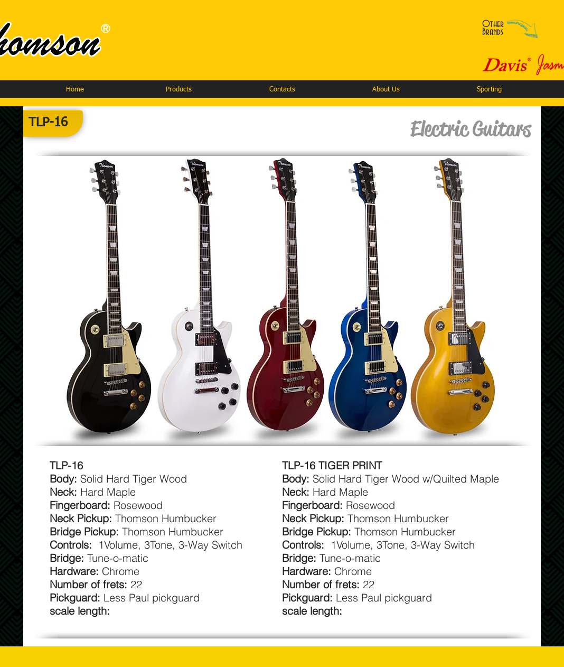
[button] (178, 89)
